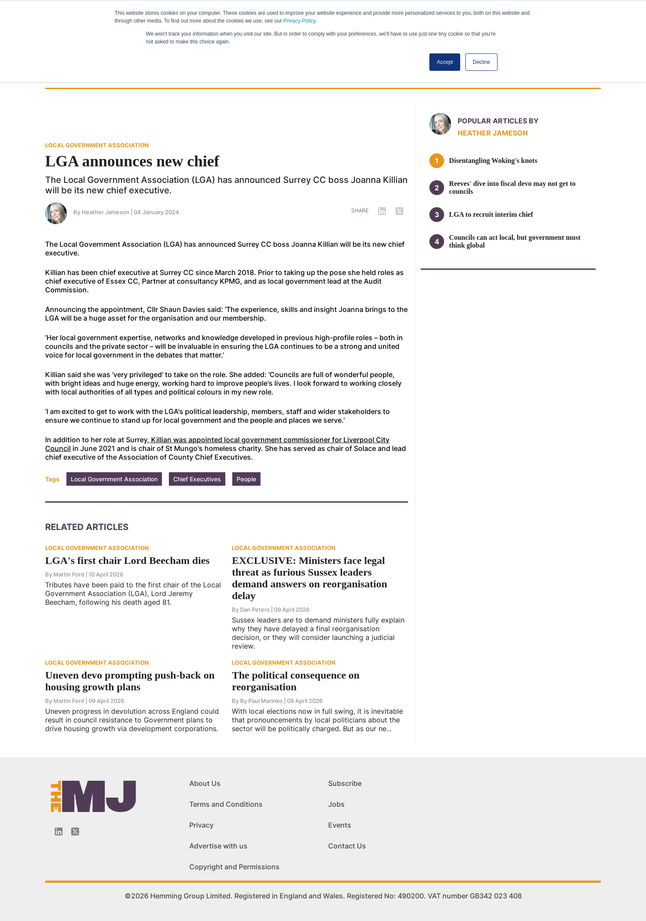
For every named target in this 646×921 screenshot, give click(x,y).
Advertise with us (218, 845)
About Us (205, 783)
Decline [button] (481, 62)
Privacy (201, 825)
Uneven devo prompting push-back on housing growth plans (129, 680)
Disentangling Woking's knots (493, 160)
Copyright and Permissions (234, 866)
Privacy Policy (299, 21)
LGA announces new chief (132, 161)
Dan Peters (255, 609)
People (246, 479)
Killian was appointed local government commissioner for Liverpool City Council (217, 444)
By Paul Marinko (261, 700)
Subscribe (345, 783)
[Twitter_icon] (75, 831)
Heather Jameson (105, 212)
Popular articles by (498, 120)
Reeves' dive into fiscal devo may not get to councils (512, 187)
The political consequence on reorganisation (295, 680)
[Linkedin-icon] (59, 831)
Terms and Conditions (226, 804)
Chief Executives (197, 479)
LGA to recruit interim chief (491, 214)
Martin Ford (68, 574)
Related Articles (87, 527)
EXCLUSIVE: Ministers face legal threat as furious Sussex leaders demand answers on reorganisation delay (309, 578)
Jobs (336, 804)
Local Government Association (114, 479)
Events (339, 825)
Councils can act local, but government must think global (514, 241)
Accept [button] (445, 62)
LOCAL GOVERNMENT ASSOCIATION (97, 145)
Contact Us (347, 845)
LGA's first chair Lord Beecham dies (127, 560)
